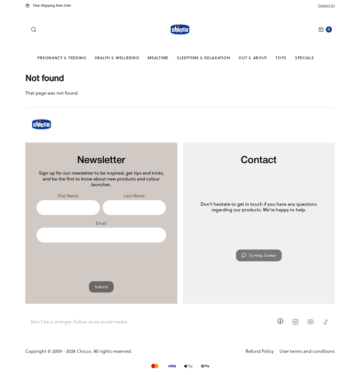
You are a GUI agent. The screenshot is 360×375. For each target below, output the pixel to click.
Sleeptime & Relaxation (203, 58)
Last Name (134, 196)
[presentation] (101, 259)
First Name (68, 196)
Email (101, 223)
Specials (304, 58)
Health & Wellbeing (117, 58)
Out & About (253, 58)
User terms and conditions (307, 351)
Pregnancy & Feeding (61, 58)
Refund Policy (260, 351)
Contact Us (326, 5)
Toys (281, 58)
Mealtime (158, 58)
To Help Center (259, 255)
